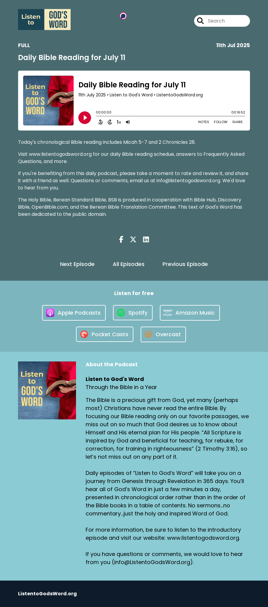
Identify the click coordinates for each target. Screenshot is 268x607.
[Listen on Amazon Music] (190, 313)
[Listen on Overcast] (163, 334)
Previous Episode (185, 264)
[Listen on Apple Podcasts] (74, 313)
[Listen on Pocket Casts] (104, 334)
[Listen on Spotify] (133, 312)
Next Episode (77, 264)
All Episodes (129, 264)
